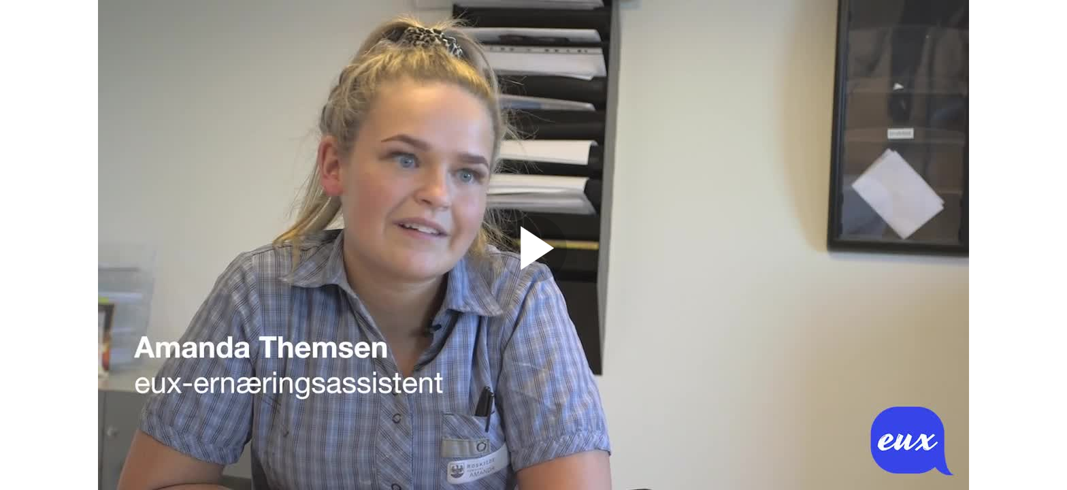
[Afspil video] (533, 279)
